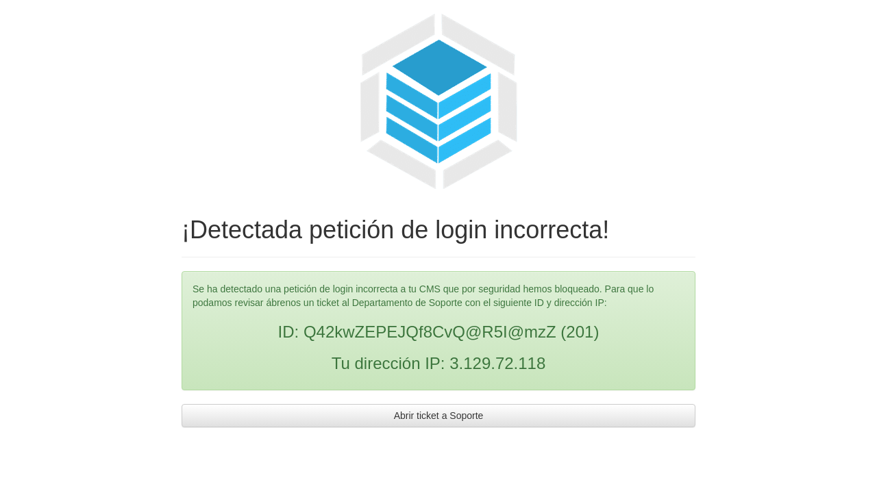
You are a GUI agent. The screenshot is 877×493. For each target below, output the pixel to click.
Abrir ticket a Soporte (439, 415)
